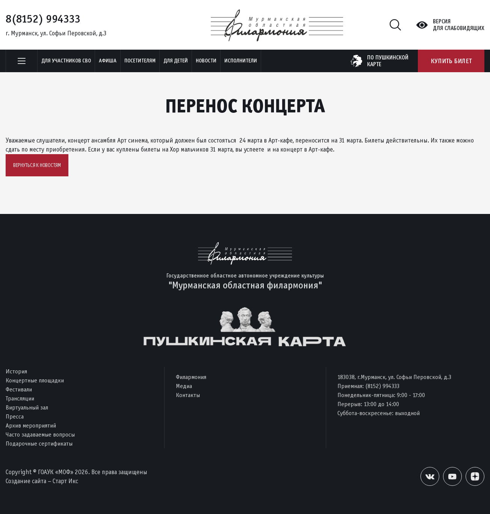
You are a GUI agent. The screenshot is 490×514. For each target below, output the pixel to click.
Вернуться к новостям (37, 165)
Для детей (175, 61)
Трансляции (20, 398)
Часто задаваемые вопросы (40, 434)
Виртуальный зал (27, 407)
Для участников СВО (66, 61)
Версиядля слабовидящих (458, 25)
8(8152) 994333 (43, 19)
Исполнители (240, 61)
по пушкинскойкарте (387, 61)
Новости (206, 61)
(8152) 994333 (382, 386)
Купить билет (451, 61)
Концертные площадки (35, 380)
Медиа (184, 386)
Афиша (107, 61)
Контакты (188, 395)
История (16, 371)
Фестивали (19, 389)
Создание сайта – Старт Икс (42, 481)
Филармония (191, 377)
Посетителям (140, 61)
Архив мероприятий (31, 425)
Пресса (15, 416)
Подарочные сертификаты (39, 443)
